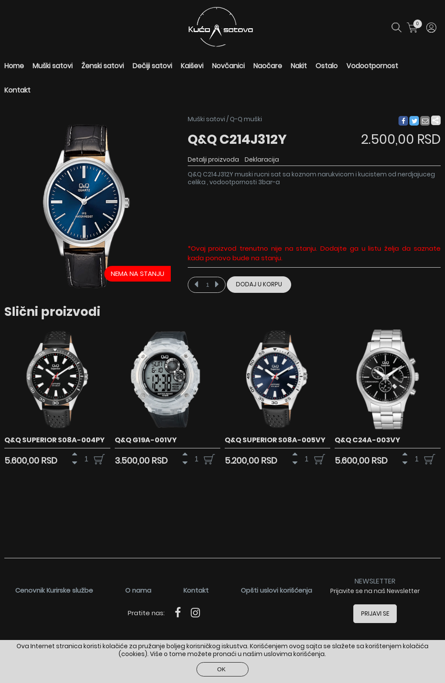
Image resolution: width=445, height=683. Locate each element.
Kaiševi (192, 66)
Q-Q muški (246, 119)
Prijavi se (375, 613)
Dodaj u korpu (259, 284)
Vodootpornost (372, 66)
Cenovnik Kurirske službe (54, 590)
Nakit (299, 66)
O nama (138, 590)
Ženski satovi (102, 66)
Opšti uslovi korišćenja (276, 590)
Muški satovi (53, 66)
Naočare (267, 66)
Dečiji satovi (152, 66)
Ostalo (326, 66)
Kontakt (17, 90)
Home (14, 66)
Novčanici (228, 66)
